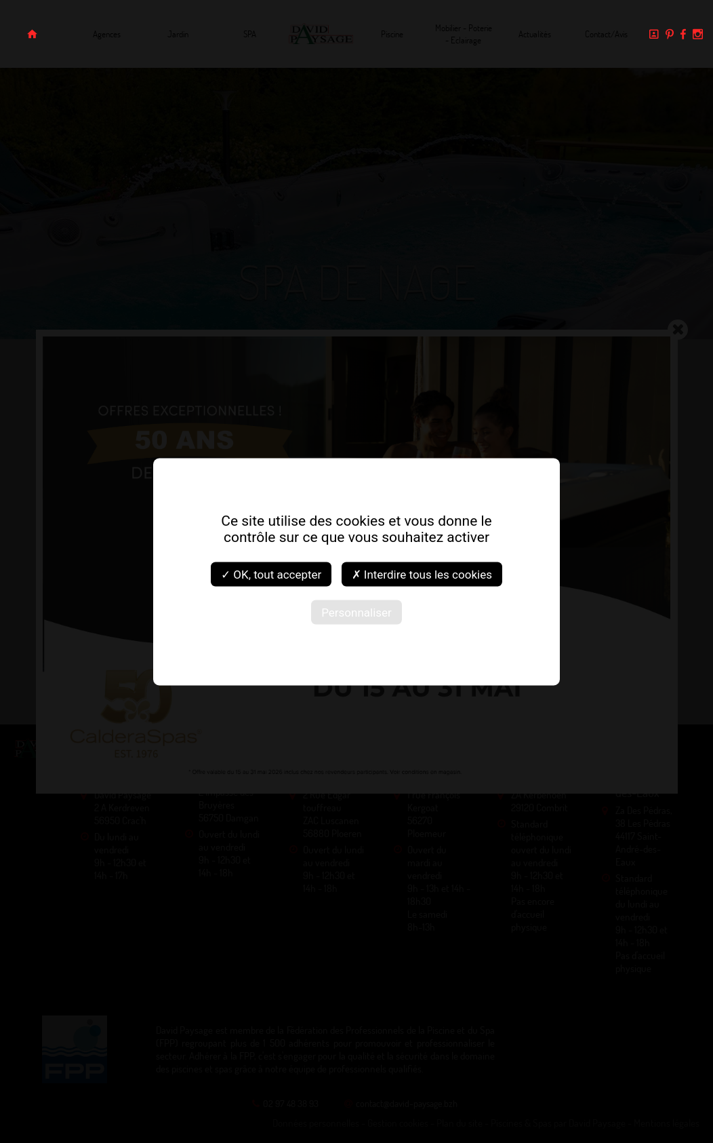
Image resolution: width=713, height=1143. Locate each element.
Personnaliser (356, 612)
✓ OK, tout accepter (271, 574)
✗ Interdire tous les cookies (422, 574)
